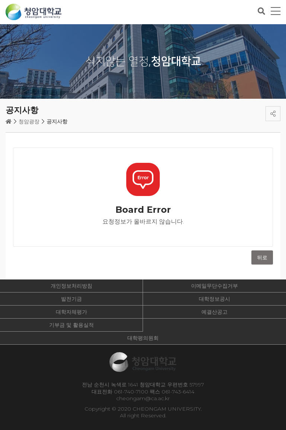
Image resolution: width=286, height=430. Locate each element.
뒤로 (262, 257)
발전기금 (71, 298)
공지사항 (57, 121)
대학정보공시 (214, 298)
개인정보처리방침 (71, 285)
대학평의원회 (143, 338)
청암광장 (29, 121)
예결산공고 (214, 312)
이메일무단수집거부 (214, 285)
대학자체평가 (71, 312)
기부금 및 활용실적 (71, 325)
